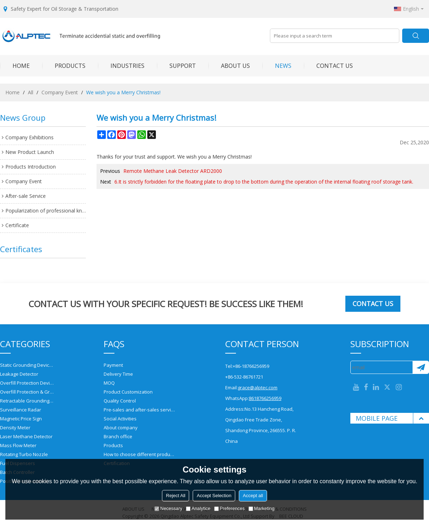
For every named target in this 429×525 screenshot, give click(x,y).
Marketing (261, 508)
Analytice (198, 508)
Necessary (168, 508)
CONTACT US (328, 66)
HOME (15, 66)
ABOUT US (229, 66)
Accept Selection (214, 495)
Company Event (59, 92)
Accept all (253, 495)
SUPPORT (176, 66)
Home (12, 92)
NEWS (276, 66)
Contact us (372, 303)
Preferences (229, 508)
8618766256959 (265, 398)
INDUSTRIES (121, 66)
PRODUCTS (63, 66)
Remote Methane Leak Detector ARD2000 (172, 171)
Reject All (175, 495)
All (30, 92)
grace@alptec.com (257, 387)
